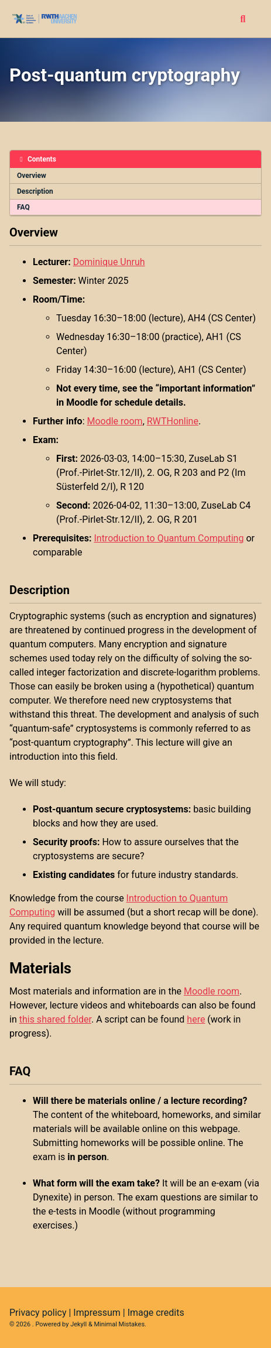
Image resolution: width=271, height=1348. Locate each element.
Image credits (156, 1312)
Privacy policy (38, 1312)
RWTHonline (172, 421)
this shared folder (55, 1019)
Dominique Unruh (109, 261)
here (196, 1019)
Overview (31, 175)
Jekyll (78, 1324)
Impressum (97, 1312)
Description (35, 191)
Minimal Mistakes (119, 1324)
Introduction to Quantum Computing (168, 538)
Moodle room (114, 421)
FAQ (23, 207)
